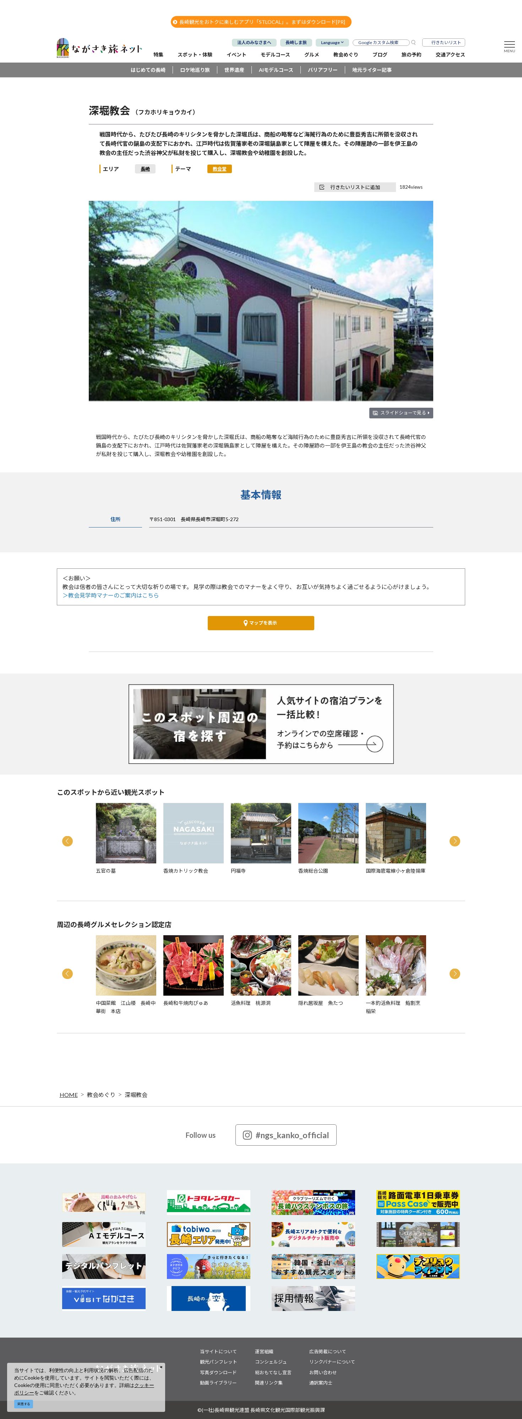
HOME (69, 1094)
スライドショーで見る (405, 413)
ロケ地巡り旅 (195, 70)
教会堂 (220, 169)
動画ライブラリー (218, 1383)
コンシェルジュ (271, 1362)
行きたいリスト (446, 42)
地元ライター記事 (372, 70)
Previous (67, 841)
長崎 (145, 169)
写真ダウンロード (218, 1372)
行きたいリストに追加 (350, 187)
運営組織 (264, 1351)
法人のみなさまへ (254, 42)
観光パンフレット (218, 1362)
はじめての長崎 (148, 70)
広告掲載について (327, 1351)
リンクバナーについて (332, 1362)
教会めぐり (101, 1094)
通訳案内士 (320, 1383)
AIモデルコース (276, 70)
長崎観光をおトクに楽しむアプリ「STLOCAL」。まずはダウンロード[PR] (259, 22)
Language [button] (330, 42)
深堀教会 (136, 1094)
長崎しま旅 (296, 42)
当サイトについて (218, 1351)
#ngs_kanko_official (286, 1135)
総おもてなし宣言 (273, 1372)
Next (455, 841)
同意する (23, 1404)
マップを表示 (260, 623)
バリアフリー (323, 70)
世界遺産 (234, 70)
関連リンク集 (269, 1383)
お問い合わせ (323, 1372)
